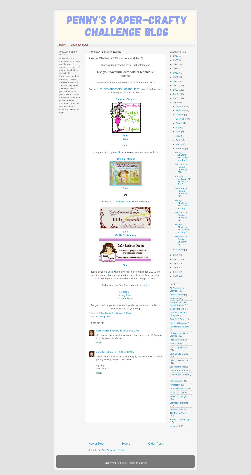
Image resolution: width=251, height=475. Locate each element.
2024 (176, 64)
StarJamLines (176, 409)
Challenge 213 (103, 316)
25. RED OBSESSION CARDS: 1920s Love (123, 89)
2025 (176, 60)
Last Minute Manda (179, 354)
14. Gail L (125, 292)
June (178, 131)
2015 (176, 102)
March (179, 144)
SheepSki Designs (179, 396)
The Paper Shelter (179, 413)
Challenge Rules (79, 44)
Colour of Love (177, 309)
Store (125, 188)
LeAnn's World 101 (179, 360)
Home (62, 44)
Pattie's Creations (178, 392)
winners (173, 426)
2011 (176, 267)
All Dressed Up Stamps (177, 289)
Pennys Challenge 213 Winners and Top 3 (182, 204)
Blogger (143, 463)
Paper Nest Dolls (178, 388)
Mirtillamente (176, 381)
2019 (176, 85)
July (178, 127)
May (178, 136)
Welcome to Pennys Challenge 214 (181, 216)
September (181, 119)
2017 (176, 94)
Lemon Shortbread (179, 370)
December (181, 106)
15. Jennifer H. (126, 298)
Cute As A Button (178, 319)
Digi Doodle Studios (179, 327)
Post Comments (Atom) (113, 450)
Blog (125, 139)
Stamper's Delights (179, 403)
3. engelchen (125, 295)
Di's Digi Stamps (178, 323)
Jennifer (144, 285)
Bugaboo (174, 298)
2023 (176, 68)
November (181, 110)
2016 (176, 98)
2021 (176, 77)
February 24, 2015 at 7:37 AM (124, 331)
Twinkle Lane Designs (180, 419)
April (178, 140)
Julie (110, 271)
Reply (99, 342)
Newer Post (96, 443)
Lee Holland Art (177, 367)
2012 (176, 263)
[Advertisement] (126, 432)
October (180, 114)
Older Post (155, 443)
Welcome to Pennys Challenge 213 (181, 240)
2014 (176, 255)
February (180, 148)
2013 (176, 259)
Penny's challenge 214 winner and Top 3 (183, 180)
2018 (176, 90)
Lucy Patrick (102, 331)
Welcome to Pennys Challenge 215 (181, 192)
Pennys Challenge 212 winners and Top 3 (182, 228)
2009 (176, 276)
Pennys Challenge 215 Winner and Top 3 (182, 156)
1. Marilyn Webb (122, 201)
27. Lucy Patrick (112, 152)
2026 (176, 56)
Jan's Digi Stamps (178, 347)
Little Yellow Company (180, 374)
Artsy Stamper (177, 294)
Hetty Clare (175, 343)
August (179, 123)
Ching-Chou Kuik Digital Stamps (178, 303)
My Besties (175, 385)
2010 (176, 272)
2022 (176, 73)
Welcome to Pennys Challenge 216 (181, 168)
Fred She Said (177, 340)
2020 (176, 81)
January (180, 249)
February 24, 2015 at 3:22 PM (120, 352)
